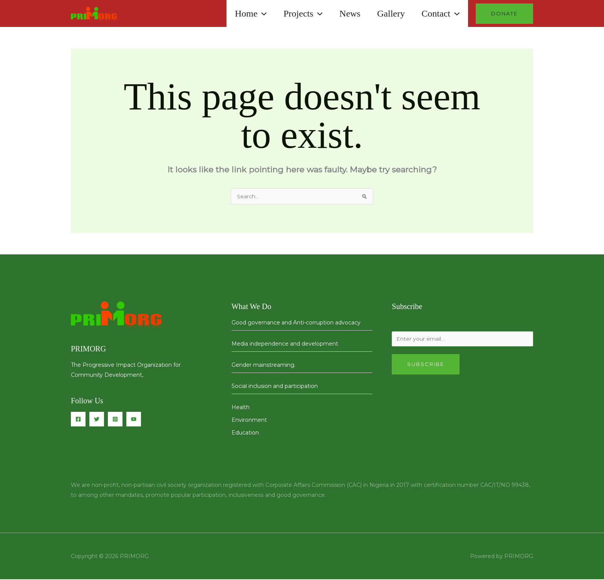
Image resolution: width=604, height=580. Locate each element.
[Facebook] (78, 420)
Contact (440, 13)
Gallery (388, 13)
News (345, 13)
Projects (297, 13)
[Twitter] (96, 420)
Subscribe (425, 366)
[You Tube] (133, 420)
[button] (253, 13)
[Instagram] (115, 420)
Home (243, 13)
